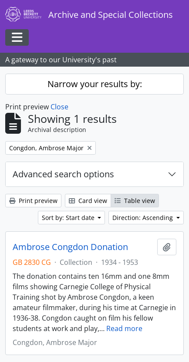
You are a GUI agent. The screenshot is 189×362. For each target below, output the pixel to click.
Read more (124, 328)
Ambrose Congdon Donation (70, 247)
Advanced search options (63, 174)
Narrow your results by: (94, 84)
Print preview (33, 200)
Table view (135, 200)
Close (59, 107)
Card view (88, 200)
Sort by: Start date (69, 217)
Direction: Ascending (143, 217)
